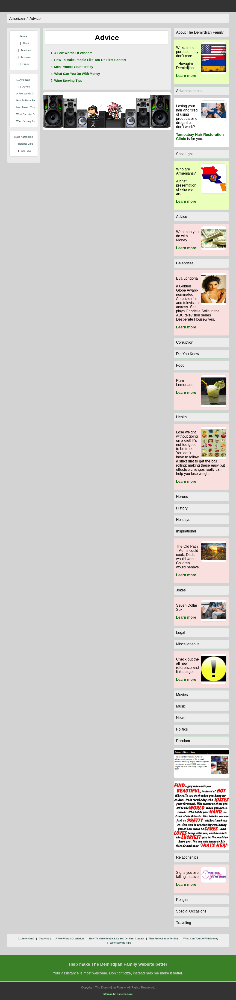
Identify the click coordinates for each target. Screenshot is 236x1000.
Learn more (186, 76)
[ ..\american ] (23, 79)
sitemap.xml (125, 994)
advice (35, 18)
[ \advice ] (25, 86)
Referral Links (25, 143)
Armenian (26, 57)
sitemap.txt (109, 994)
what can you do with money (33, 114)
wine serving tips (26, 121)
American (26, 50)
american (17, 18)
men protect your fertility (30, 107)
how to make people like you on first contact (90, 60)
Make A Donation (23, 136)
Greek (25, 64)
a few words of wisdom (30, 93)
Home (23, 36)
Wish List (26, 150)
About (26, 43)
